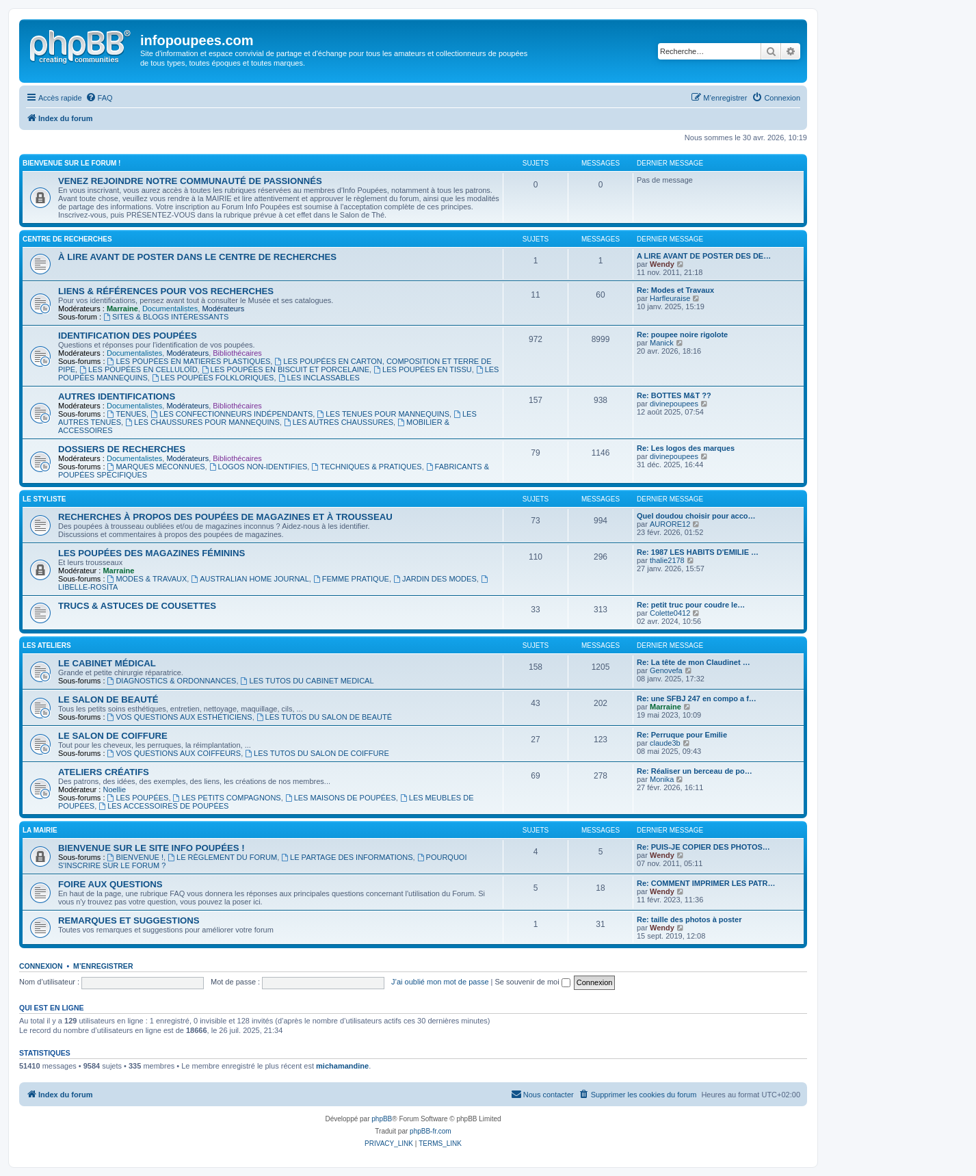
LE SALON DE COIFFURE (113, 736)
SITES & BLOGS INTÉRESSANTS (165, 317)
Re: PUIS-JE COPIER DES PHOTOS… (703, 847)
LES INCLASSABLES (319, 378)
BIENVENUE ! (135, 857)
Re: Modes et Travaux (675, 290)
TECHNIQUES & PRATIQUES (366, 466)
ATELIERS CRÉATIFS (103, 772)
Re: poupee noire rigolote (682, 334)
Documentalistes (170, 308)
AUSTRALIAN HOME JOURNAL (249, 579)
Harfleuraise (670, 298)
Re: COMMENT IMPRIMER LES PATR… (706, 883)
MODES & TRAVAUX (147, 579)
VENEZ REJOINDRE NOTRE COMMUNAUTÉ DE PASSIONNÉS (190, 181)
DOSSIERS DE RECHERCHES (121, 449)
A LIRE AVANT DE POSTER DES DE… (704, 256)
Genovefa (666, 670)
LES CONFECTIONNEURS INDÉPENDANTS (231, 414)
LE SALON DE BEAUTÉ (108, 699)
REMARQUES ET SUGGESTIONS (129, 920)
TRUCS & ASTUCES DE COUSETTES (137, 606)
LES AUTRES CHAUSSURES (338, 422)
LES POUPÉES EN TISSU (422, 369)
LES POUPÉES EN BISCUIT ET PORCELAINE (285, 369)
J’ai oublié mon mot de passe (439, 982)
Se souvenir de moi (532, 982)
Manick (662, 343)
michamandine (342, 1066)
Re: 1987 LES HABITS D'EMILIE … (698, 552)
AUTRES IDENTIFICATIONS (116, 396)
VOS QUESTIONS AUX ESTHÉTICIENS (179, 717)
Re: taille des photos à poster (689, 919)
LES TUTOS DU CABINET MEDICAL (307, 681)
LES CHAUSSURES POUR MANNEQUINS (202, 422)
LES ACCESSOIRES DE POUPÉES (163, 806)
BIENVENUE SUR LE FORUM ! (71, 163)
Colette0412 (670, 613)
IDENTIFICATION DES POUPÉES (127, 335)
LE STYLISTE (44, 499)
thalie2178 (667, 560)
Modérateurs (223, 308)
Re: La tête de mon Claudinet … (693, 662)
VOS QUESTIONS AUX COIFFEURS (174, 753)
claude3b (665, 743)
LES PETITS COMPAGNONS (227, 798)
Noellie (114, 789)
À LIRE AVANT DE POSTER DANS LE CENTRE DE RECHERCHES (197, 257)
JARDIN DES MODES (435, 579)
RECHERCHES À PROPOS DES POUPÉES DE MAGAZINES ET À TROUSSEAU (225, 517)
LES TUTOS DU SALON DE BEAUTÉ (324, 717)
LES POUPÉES (138, 798)
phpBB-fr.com (430, 1131)
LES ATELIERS (47, 645)
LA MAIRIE (40, 830)
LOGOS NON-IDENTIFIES (258, 466)
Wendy (662, 264)
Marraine (122, 308)
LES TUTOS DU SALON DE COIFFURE (316, 753)
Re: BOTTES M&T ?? (674, 395)
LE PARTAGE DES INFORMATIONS (346, 857)
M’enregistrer (103, 966)
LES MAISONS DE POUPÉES (340, 798)
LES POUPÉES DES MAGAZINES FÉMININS (151, 553)
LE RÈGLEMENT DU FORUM (222, 857)
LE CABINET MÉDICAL (107, 663)
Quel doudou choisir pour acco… (696, 516)
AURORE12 (670, 524)
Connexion (41, 966)
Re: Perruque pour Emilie (682, 735)
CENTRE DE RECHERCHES (67, 239)
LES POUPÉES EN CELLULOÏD (138, 369)
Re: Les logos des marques (686, 448)
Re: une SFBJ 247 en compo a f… (696, 698)
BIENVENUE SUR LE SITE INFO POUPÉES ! (151, 848)
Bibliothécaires (237, 353)
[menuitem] (99, 98)
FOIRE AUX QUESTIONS (110, 884)
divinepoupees (674, 404)
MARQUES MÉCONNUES (156, 466)
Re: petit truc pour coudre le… (691, 605)
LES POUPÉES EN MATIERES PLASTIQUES (189, 361)
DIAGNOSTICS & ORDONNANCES (172, 681)
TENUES (126, 414)
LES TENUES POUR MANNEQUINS (383, 414)
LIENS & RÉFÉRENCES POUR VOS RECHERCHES (166, 291)
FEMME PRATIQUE (351, 579)
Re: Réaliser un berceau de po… (694, 771)
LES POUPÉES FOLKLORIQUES (213, 378)
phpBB (381, 1119)
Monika (662, 779)
